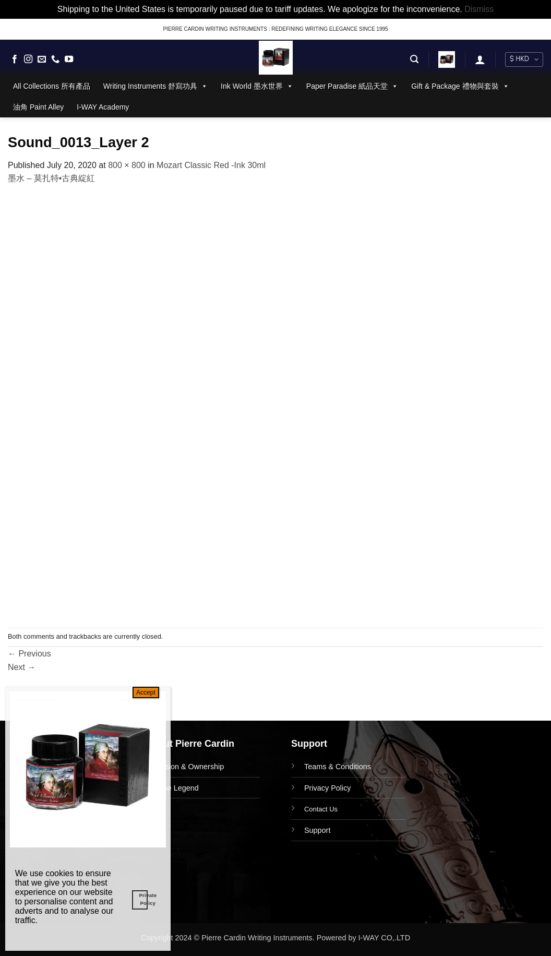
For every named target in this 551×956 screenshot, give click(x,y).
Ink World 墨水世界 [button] (257, 86)
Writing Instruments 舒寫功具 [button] (155, 86)
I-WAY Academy (103, 107)
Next (21, 667)
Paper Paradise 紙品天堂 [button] (352, 86)
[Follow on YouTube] (69, 59)
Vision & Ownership (191, 766)
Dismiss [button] (479, 9)
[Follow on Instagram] (28, 59)
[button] (414, 59)
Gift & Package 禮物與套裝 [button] (460, 86)
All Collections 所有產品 (51, 86)
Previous (29, 653)
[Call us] (55, 59)
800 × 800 (127, 165)
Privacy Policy (327, 788)
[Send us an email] (42, 59)
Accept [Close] (145, 692)
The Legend (179, 788)
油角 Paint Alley (38, 107)
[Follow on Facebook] (14, 59)
